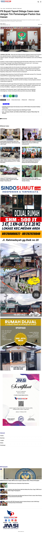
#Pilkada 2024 (24, 99)
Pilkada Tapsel (19, 8)
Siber (10, 522)
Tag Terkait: (3, 99)
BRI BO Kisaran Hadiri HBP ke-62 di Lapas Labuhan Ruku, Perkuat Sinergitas (19, 480)
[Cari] (38, 2)
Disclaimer (15, 522)
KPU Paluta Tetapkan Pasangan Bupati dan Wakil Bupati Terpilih (16, 110)
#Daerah (8, 99)
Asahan (2, 435)
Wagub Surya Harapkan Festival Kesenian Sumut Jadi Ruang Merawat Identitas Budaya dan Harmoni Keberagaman (31, 161)
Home (1, 8)
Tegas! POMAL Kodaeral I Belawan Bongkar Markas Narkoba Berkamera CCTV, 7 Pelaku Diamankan (10, 161)
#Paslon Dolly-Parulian (15, 99)
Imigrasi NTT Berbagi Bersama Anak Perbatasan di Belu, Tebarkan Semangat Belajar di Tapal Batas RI (9, 179)
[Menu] (41, 2)
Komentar (40, 24)
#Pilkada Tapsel (31, 99)
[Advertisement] (21, 455)
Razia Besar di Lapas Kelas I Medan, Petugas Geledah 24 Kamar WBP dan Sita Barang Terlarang (31, 179)
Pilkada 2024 (15, 8)
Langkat (2, 440)
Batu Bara (2, 438)
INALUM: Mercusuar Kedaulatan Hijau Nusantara (18, 483)
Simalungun (2, 445)
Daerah (4, 8)
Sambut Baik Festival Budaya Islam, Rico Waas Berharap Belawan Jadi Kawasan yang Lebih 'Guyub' (10, 143)
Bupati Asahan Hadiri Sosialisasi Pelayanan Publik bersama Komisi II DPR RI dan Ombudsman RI (31, 143)
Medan (1, 442)
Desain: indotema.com (21, 531)
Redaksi (5, 522)
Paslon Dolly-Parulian (9, 8)
